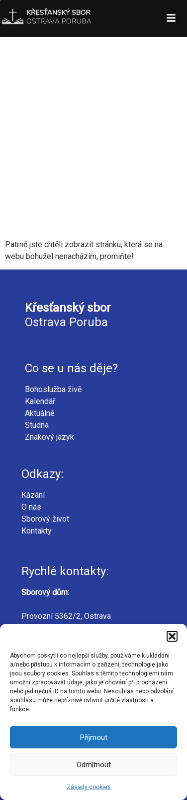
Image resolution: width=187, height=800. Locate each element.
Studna (37, 425)
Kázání (33, 495)
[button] (172, 636)
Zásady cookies (89, 787)
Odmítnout (94, 764)
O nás (31, 507)
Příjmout (93, 737)
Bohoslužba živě (53, 389)
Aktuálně (39, 413)
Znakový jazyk (49, 437)
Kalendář (40, 401)
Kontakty (36, 530)
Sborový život (45, 519)
